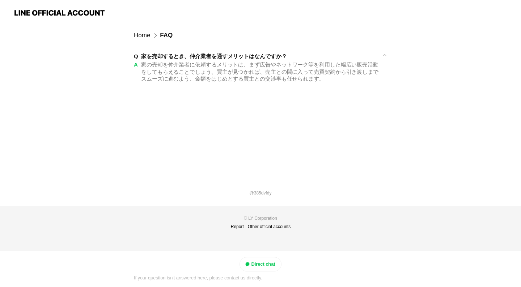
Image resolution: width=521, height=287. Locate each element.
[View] (260, 56)
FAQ (166, 35)
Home (142, 35)
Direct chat (260, 264)
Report (237, 226)
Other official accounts (269, 226)
